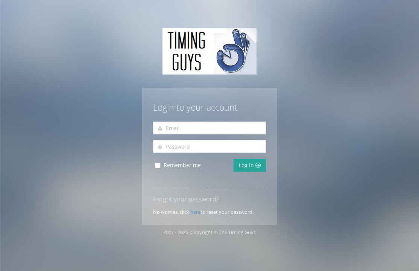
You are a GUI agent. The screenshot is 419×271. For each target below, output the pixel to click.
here (195, 212)
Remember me (177, 165)
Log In (250, 165)
